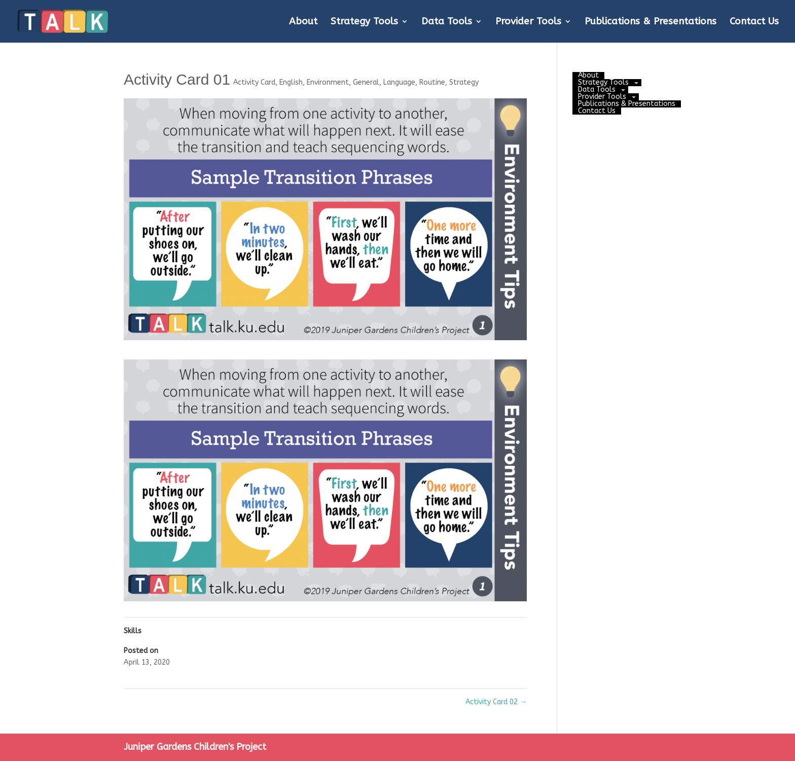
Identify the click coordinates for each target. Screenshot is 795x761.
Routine (432, 82)
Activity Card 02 (496, 702)
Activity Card (254, 82)
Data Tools (446, 22)
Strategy (464, 82)
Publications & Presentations (650, 22)
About (303, 22)
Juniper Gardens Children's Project (195, 746)
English (291, 82)
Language (399, 82)
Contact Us (754, 22)
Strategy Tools (364, 22)
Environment (328, 82)
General (366, 82)
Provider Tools (528, 22)
